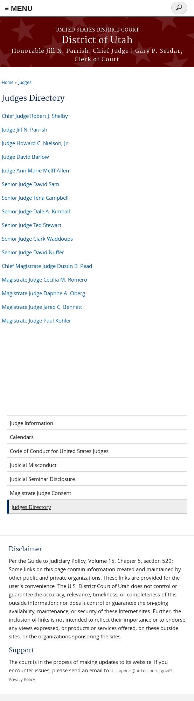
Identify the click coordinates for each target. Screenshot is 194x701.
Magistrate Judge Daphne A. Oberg (43, 293)
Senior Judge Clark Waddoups (37, 238)
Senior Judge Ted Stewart (31, 224)
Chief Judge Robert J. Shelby (35, 115)
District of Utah (97, 40)
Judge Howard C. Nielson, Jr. (35, 143)
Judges (25, 82)
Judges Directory (31, 506)
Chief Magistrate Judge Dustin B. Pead (47, 265)
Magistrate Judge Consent (40, 492)
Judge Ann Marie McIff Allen (35, 170)
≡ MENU (19, 8)
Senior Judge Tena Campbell (35, 197)
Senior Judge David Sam (30, 183)
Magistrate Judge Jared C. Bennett (42, 306)
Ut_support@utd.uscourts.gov (141, 670)
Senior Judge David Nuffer (33, 252)
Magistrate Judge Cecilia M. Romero (44, 279)
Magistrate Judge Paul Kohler (36, 320)
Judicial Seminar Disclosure (42, 478)
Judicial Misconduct (33, 464)
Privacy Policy (22, 679)
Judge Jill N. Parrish (24, 129)
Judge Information (31, 422)
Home (8, 82)
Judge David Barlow (25, 156)
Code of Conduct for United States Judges (59, 450)
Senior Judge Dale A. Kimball (36, 211)
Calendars (22, 436)
